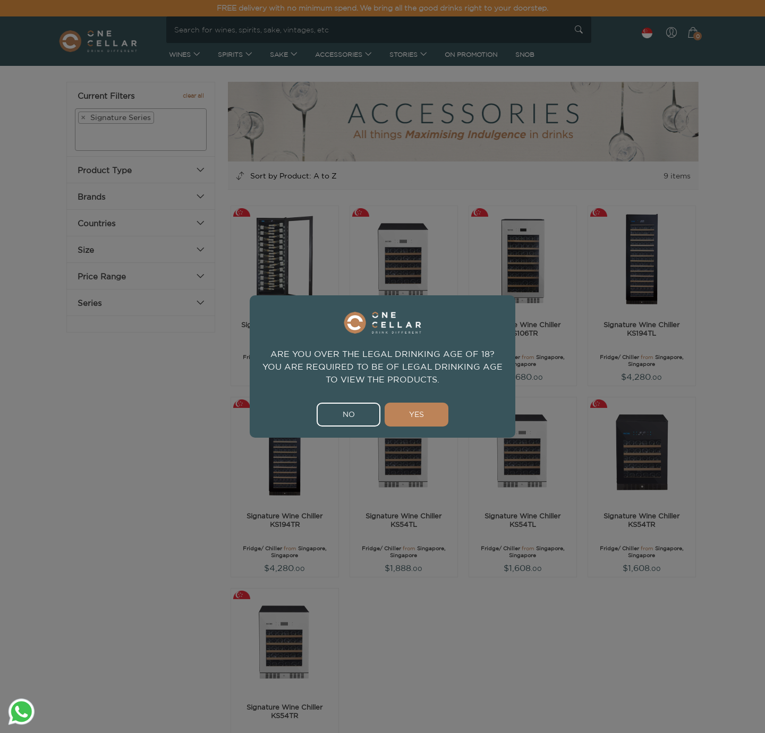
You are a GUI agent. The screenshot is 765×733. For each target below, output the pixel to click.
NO (349, 414)
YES (416, 414)
